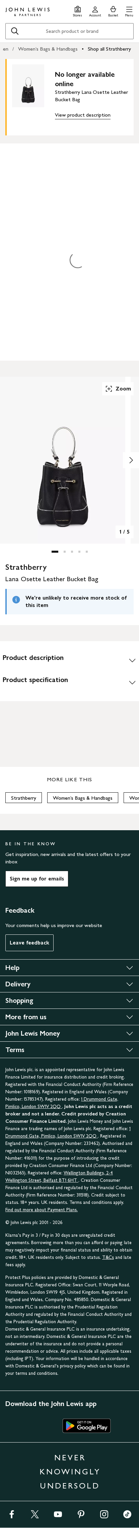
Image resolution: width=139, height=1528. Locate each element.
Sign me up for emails (37, 878)
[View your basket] (113, 10)
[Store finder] (77, 10)
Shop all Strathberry (109, 49)
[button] (129, 10)
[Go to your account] (95, 10)
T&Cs (108, 1257)
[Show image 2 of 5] (131, 460)
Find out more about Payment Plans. (41, 1210)
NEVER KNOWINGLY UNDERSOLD (70, 1471)
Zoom (118, 389)
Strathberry (23, 798)
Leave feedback (29, 942)
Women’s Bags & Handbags (48, 49)
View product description (83, 115)
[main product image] (33, 95)
